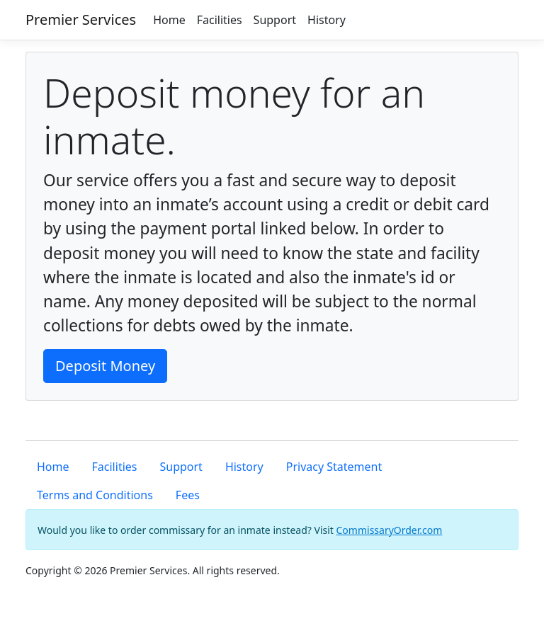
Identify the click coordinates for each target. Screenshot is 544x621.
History (326, 20)
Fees (188, 495)
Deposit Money (105, 365)
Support (275, 20)
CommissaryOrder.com (389, 530)
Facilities (219, 20)
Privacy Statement (334, 466)
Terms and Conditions (95, 495)
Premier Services (81, 19)
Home (169, 20)
